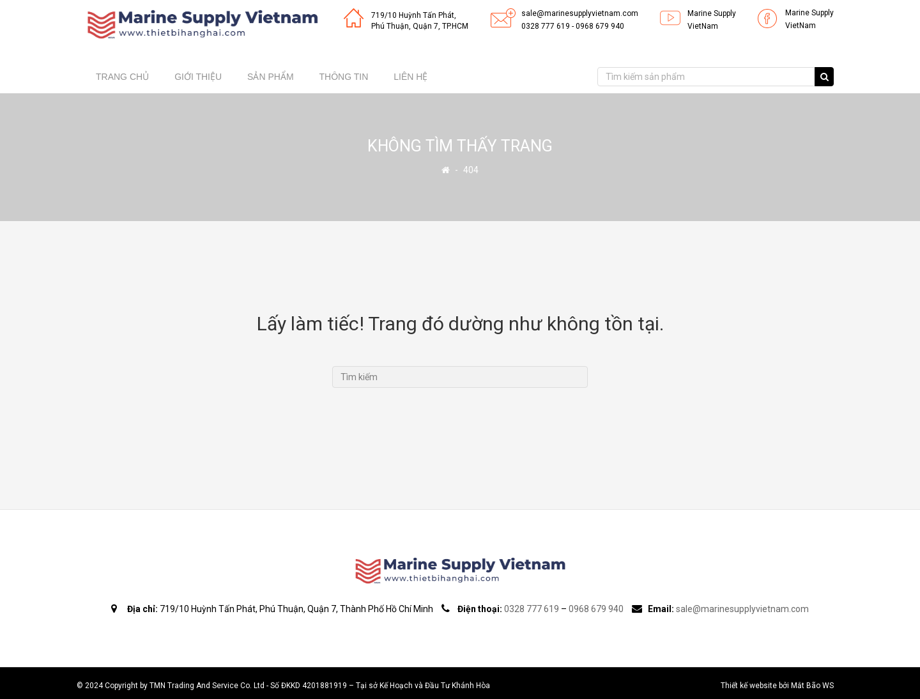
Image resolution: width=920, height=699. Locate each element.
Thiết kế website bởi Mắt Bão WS (777, 685)
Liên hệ (410, 77)
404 (471, 170)
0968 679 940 (600, 26)
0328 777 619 (545, 26)
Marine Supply (711, 13)
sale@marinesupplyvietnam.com (579, 13)
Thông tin (344, 77)
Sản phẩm (270, 77)
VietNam (702, 26)
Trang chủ (122, 77)
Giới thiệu (198, 77)
